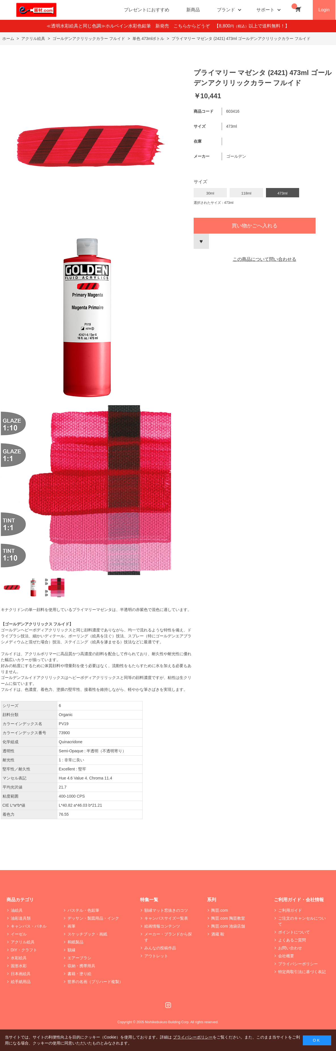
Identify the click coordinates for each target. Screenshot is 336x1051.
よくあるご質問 (292, 940)
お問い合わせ (290, 948)
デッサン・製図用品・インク (93, 918)
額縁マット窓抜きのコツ (166, 910)
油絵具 (17, 910)
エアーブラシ (79, 958)
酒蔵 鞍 (217, 934)
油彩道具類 (21, 918)
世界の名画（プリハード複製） (95, 981)
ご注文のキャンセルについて (302, 921)
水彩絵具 (19, 958)
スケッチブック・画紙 (87, 934)
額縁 (71, 950)
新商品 (193, 9)
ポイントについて (294, 932)
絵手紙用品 (21, 981)
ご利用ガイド (290, 910)
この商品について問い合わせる (264, 259)
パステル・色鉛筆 (83, 910)
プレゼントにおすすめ (146, 9)
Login (323, 9)
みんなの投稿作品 (160, 948)
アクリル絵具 (23, 942)
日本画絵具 (21, 973)
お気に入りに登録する (201, 241)
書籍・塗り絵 (79, 973)
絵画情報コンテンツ (162, 926)
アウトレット (156, 956)
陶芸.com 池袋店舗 (228, 926)
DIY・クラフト (24, 950)
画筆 (71, 926)
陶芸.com (219, 910)
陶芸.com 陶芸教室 (228, 918)
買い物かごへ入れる (255, 225)
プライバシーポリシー (298, 964)
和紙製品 (75, 942)
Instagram (168, 1005)
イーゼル (19, 934)
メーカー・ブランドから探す (168, 937)
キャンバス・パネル (29, 926)
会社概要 (286, 956)
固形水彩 (19, 966)
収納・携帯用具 (81, 966)
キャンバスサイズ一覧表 (166, 918)
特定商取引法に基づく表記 (302, 971)
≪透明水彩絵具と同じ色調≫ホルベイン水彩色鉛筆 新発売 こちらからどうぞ (130, 26)
